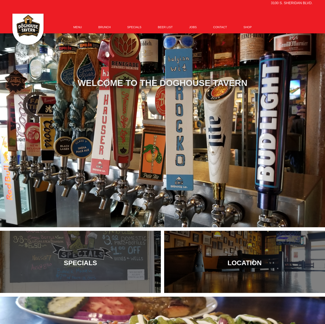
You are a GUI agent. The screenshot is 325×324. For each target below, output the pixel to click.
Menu (77, 27)
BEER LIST (165, 27)
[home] (28, 29)
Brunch (104, 27)
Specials (134, 27)
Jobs (193, 27)
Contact (220, 27)
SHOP (248, 27)
